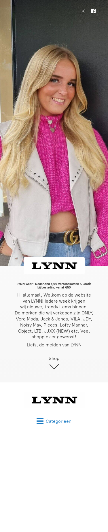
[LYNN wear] (54, 400)
